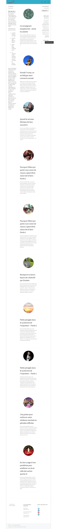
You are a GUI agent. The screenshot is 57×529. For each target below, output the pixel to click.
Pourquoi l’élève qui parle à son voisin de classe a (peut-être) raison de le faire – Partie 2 (28, 173)
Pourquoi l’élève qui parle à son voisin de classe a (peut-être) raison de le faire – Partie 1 (28, 227)
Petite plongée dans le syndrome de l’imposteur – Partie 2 (28, 323)
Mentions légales (12, 505)
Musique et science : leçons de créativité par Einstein (28, 277)
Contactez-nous (12, 504)
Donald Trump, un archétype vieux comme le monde (27, 75)
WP (13, 526)
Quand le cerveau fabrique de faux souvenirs (27, 122)
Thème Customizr (23, 526)
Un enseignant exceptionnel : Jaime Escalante (28, 29)
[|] (11, 2)
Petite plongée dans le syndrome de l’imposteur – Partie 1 (28, 371)
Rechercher (46, 40)
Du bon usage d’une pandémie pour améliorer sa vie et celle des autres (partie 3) (28, 468)
